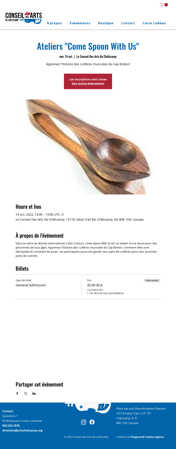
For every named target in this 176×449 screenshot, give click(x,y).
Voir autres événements (88, 83)
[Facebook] (92, 422)
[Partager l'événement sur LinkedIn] (34, 393)
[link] (164, 5)
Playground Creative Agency (147, 437)
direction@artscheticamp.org (22, 430)
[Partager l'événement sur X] (25, 393)
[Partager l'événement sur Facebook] (17, 393)
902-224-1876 (11, 425)
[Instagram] (83, 422)
